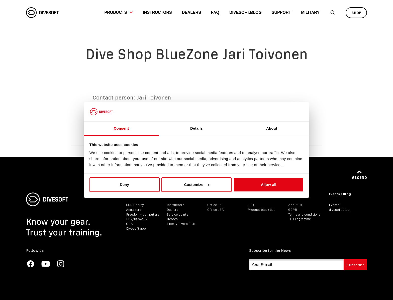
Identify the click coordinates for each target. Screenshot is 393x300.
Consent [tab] (121, 128)
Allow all (268, 184)
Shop (356, 13)
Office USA (215, 210)
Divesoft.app (136, 228)
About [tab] (271, 128)
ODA (129, 224)
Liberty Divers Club (181, 224)
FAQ (215, 12)
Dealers (191, 12)
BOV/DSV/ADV (137, 219)
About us (295, 205)
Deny (124, 184)
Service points (177, 214)
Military (310, 12)
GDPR (292, 210)
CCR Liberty (135, 205)
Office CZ (214, 205)
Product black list (261, 210)
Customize (196, 184)
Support (281, 12)
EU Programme (299, 219)
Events (334, 205)
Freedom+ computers (142, 214)
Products (119, 12)
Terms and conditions (304, 214)
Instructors (157, 12)
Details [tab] (196, 128)
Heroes (172, 219)
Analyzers (133, 210)
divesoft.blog (245, 12)
